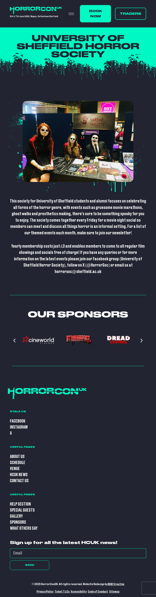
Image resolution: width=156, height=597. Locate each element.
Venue (15, 469)
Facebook (17, 421)
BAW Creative (116, 584)
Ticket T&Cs (62, 591)
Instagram (19, 427)
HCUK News (19, 475)
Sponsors (18, 522)
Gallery (16, 516)
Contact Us (19, 481)
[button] (14, 340)
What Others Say (24, 528)
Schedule (17, 463)
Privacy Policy (45, 591)
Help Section (20, 504)
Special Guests (22, 510)
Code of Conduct (98, 591)
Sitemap (114, 591)
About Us (17, 457)
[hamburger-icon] (71, 14)
